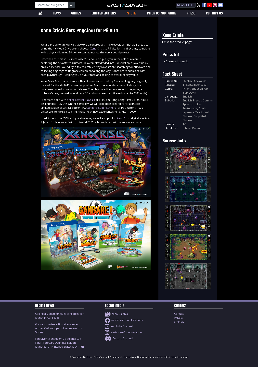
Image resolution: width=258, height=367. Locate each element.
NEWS (57, 13)
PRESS (191, 13)
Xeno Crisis (97, 48)
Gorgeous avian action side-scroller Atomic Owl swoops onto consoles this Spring (58, 328)
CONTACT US (214, 13)
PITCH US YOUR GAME (161, 13)
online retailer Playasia (81, 100)
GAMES (76, 13)
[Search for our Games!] (51, 5)
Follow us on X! (116, 314)
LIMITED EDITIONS (103, 13)
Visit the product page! (178, 42)
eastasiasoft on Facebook (124, 320)
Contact (179, 314)
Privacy (178, 317)
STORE (131, 13)
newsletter (185, 5)
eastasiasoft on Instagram (124, 332)
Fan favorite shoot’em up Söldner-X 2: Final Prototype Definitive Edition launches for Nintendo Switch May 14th (59, 342)
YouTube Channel (119, 326)
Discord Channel (119, 338)
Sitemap (179, 321)
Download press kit (177, 61)
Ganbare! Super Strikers (101, 108)
